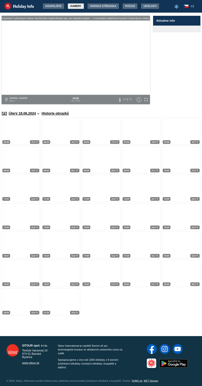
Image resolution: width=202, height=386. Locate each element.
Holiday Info (15, 4)
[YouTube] (178, 349)
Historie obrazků (55, 113)
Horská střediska (103, 6)
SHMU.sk (137, 381)
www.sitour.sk (30, 363)
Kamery (75, 6)
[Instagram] (165, 349)
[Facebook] (152, 349)
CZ (192, 6)
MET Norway (151, 381)
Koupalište (53, 6)
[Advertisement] (176, 68)
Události (150, 6)
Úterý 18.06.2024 (24, 113)
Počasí (130, 6)
